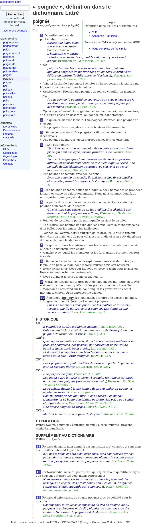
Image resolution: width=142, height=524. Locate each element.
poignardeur (10, 71)
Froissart (80, 374)
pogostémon (10, 45)
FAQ (6, 149)
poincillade (9, 107)
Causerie (8, 137)
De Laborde (84, 366)
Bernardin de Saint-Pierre (75, 61)
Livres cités (10, 126)
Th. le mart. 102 (111, 326)
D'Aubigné (108, 414)
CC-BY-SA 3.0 (70, 522)
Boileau (52, 50)
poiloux (7, 96)
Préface (8, 133)
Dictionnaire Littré (10, 1)
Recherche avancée (15, 30)
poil (5, 85)
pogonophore (11, 42)
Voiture (118, 152)
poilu (6, 100)
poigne (7, 74)
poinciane (9, 104)
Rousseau (116, 181)
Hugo (74, 312)
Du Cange (73, 392)
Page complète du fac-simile (109, 48)
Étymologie (10, 156)
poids (6, 49)
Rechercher (15, 14)
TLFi (94, 32)
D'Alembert (108, 213)
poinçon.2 (9, 115)
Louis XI (92, 407)
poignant (8, 56)
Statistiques (10, 152)
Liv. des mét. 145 (103, 348)
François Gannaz (91, 522)
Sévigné (70, 107)
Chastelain (76, 403)
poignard (8, 60)
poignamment (11, 53)
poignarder (9, 67)
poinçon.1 (9, 111)
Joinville (97, 356)
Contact (8, 163)
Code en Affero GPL (119, 522)
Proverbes (9, 160)
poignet (7, 82)
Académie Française (104, 35)
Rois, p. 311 (97, 334)
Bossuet (65, 170)
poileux (7, 89)
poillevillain (10, 93)
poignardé (9, 64)
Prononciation (11, 130)
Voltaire (119, 75)
